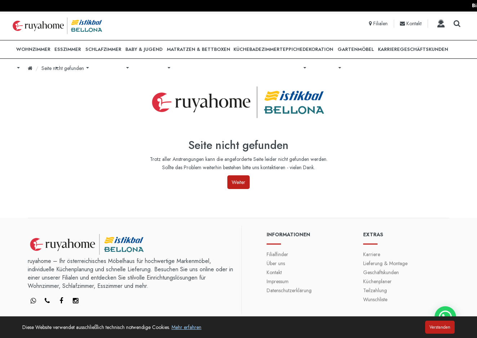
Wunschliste (375, 299)
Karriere (371, 254)
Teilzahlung (375, 290)
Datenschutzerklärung (289, 290)
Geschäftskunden (381, 272)
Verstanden (439, 327)
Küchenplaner (377, 281)
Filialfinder (277, 254)
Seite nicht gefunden (62, 68)
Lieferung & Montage (385, 263)
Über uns (276, 263)
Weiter (238, 182)
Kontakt (274, 272)
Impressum (278, 281)
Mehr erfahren (186, 327)
